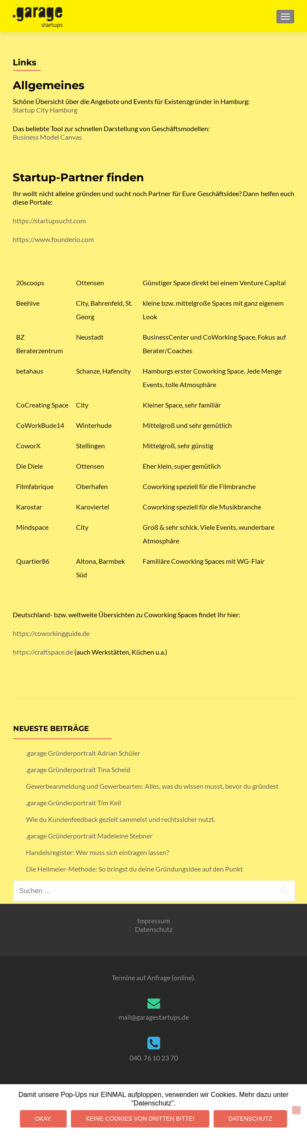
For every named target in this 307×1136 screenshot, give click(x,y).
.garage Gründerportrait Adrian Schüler (83, 753)
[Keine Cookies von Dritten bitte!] (296, 1110)
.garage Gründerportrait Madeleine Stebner (89, 836)
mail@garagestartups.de (153, 1017)
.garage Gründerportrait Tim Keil (73, 803)
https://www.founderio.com (53, 239)
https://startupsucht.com (49, 221)
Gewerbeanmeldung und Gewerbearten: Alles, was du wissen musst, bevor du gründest (152, 786)
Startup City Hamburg (45, 110)
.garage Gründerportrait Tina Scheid (78, 769)
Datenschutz (153, 929)
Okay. (43, 1118)
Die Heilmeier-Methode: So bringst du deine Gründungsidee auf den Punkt (134, 869)
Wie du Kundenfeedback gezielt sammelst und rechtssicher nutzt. (120, 819)
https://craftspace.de (43, 652)
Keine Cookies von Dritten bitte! (140, 1118)
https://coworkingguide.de (51, 633)
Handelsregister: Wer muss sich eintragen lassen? (97, 852)
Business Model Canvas (47, 137)
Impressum (153, 921)
